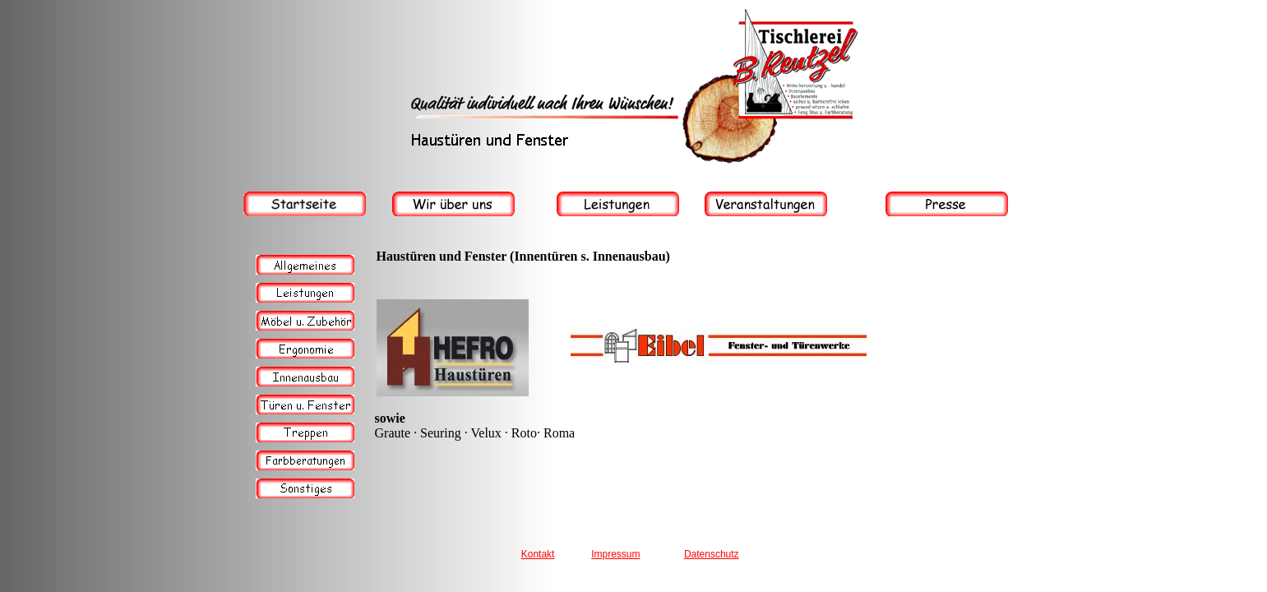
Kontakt (538, 554)
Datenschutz (711, 554)
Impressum (615, 554)
